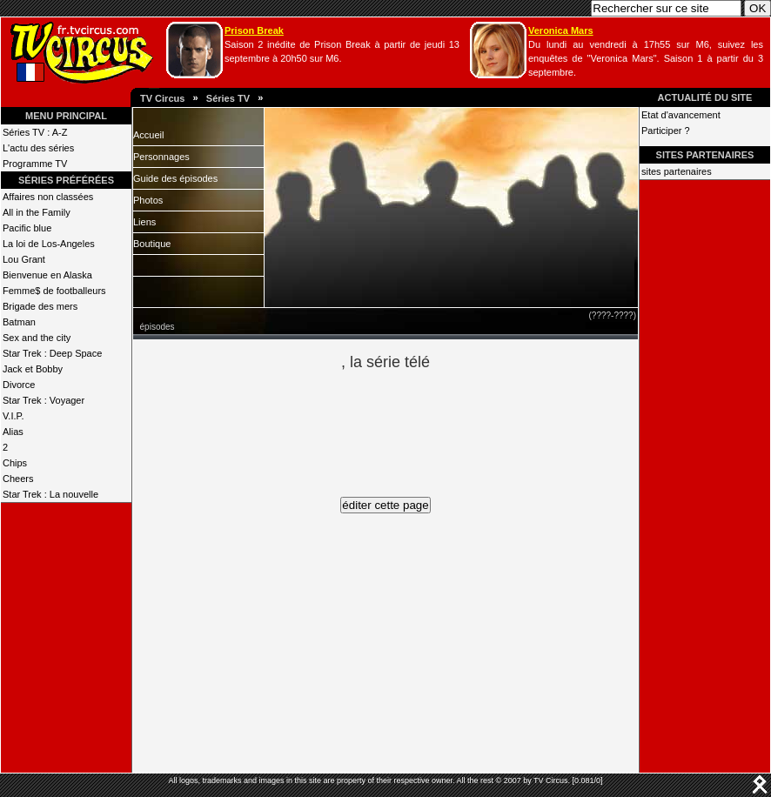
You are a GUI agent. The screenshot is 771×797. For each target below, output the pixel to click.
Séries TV (228, 98)
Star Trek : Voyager (43, 400)
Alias (13, 431)
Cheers (18, 478)
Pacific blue (27, 228)
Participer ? (665, 130)
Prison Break (254, 30)
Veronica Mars (560, 30)
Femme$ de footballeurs (54, 290)
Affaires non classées (48, 196)
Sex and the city (36, 337)
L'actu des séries (38, 148)
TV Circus (162, 98)
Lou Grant (24, 259)
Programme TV (35, 163)
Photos (148, 200)
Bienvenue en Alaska (47, 275)
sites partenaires (676, 171)
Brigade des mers (40, 306)
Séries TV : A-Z (35, 132)
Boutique (152, 243)
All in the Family (36, 212)
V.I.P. (13, 416)
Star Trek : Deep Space (52, 353)
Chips (15, 463)
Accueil (148, 135)
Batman (19, 322)
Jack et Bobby (33, 369)
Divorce (19, 384)
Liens (144, 222)
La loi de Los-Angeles (49, 243)
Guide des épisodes (175, 178)
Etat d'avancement (681, 115)
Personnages (161, 156)
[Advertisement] (415, 424)
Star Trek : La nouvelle (50, 494)
